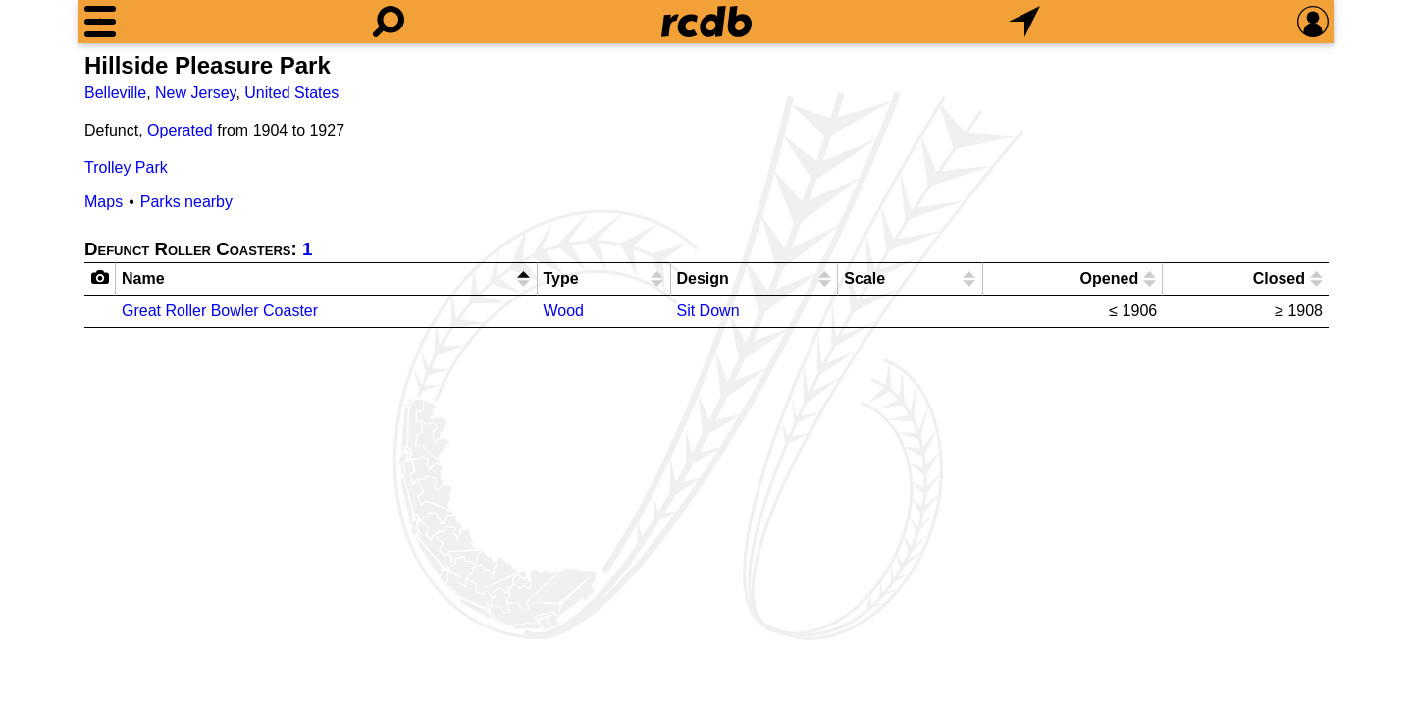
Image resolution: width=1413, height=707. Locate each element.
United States (291, 92)
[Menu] (100, 21)
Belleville (115, 92)
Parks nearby (186, 201)
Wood (564, 310)
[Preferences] (1313, 21)
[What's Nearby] (1024, 21)
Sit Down (708, 310)
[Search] (388, 21)
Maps (103, 201)
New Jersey (195, 92)
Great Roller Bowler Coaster (220, 310)
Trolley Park (126, 167)
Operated (180, 130)
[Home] (706, 21)
